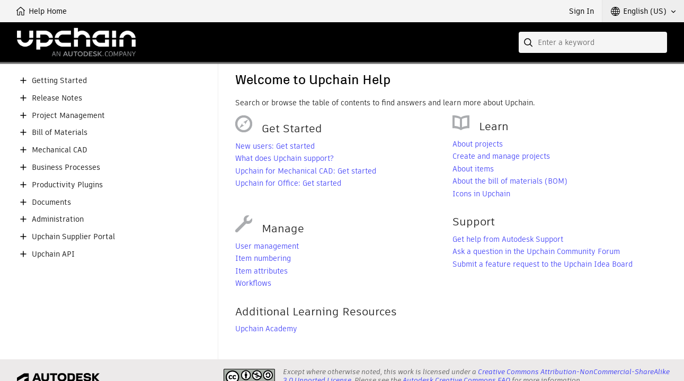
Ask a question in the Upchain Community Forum (536, 251)
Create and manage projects (501, 156)
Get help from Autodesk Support (507, 239)
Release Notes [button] (57, 98)
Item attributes (261, 271)
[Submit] (529, 42)
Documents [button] (51, 202)
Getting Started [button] (59, 80)
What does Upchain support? (284, 158)
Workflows (253, 283)
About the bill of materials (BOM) (509, 181)
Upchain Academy (266, 328)
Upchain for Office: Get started (288, 183)
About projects (477, 144)
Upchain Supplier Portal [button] (73, 236)
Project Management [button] (68, 115)
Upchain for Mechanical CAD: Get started (305, 171)
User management (267, 246)
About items (473, 169)
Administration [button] (58, 219)
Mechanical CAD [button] (59, 150)
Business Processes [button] (66, 167)
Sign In (581, 11)
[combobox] (593, 42)
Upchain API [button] (53, 254)
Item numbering (263, 258)
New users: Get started (275, 146)
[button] (643, 11)
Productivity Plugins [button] (67, 184)
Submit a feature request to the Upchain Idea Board (542, 264)
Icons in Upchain (481, 193)
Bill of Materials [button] (59, 132)
